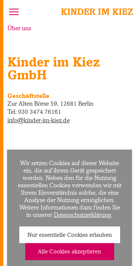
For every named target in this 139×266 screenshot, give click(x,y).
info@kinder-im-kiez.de (38, 120)
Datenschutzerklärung (82, 214)
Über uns (19, 28)
